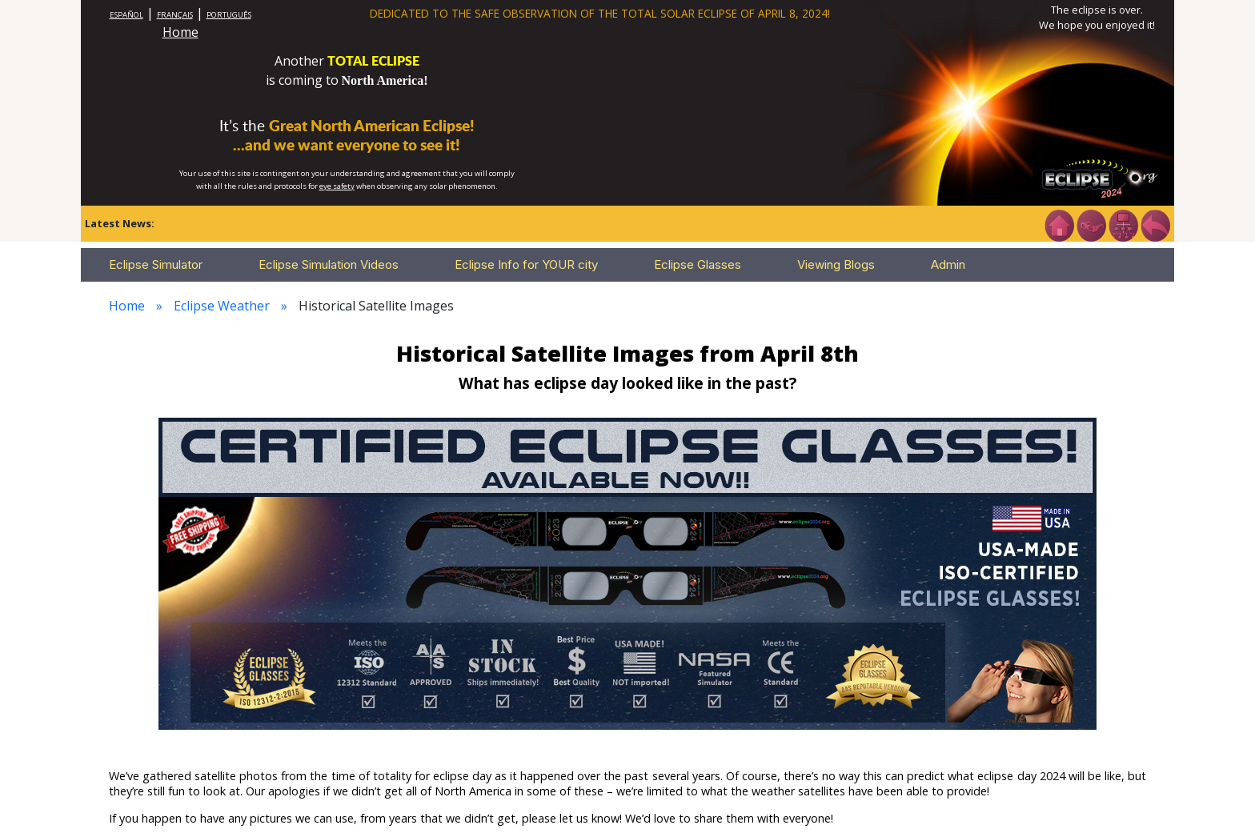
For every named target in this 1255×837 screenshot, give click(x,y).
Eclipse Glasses (697, 264)
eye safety (337, 186)
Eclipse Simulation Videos (329, 264)
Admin (948, 264)
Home (180, 32)
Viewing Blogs (836, 264)
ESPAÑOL (126, 15)
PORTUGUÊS (228, 15)
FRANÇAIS (175, 15)
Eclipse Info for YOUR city (526, 264)
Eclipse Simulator (155, 264)
